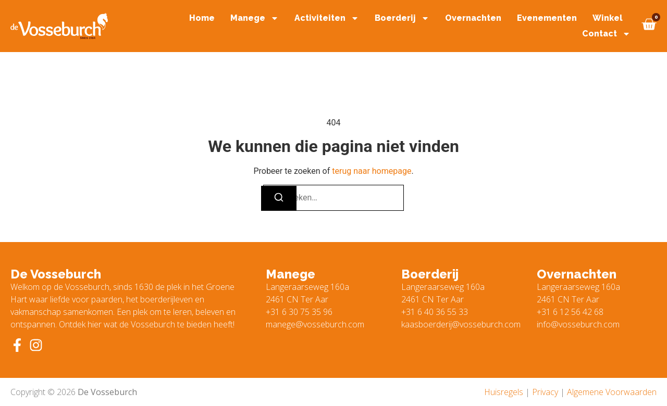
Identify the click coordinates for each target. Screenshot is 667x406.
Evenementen (547, 18)
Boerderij (402, 18)
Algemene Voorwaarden (612, 392)
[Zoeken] (279, 198)
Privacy (545, 392)
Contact (606, 34)
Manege (254, 18)
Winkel (607, 18)
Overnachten (473, 18)
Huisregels (503, 392)
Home (202, 18)
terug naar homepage (371, 171)
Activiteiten (326, 18)
